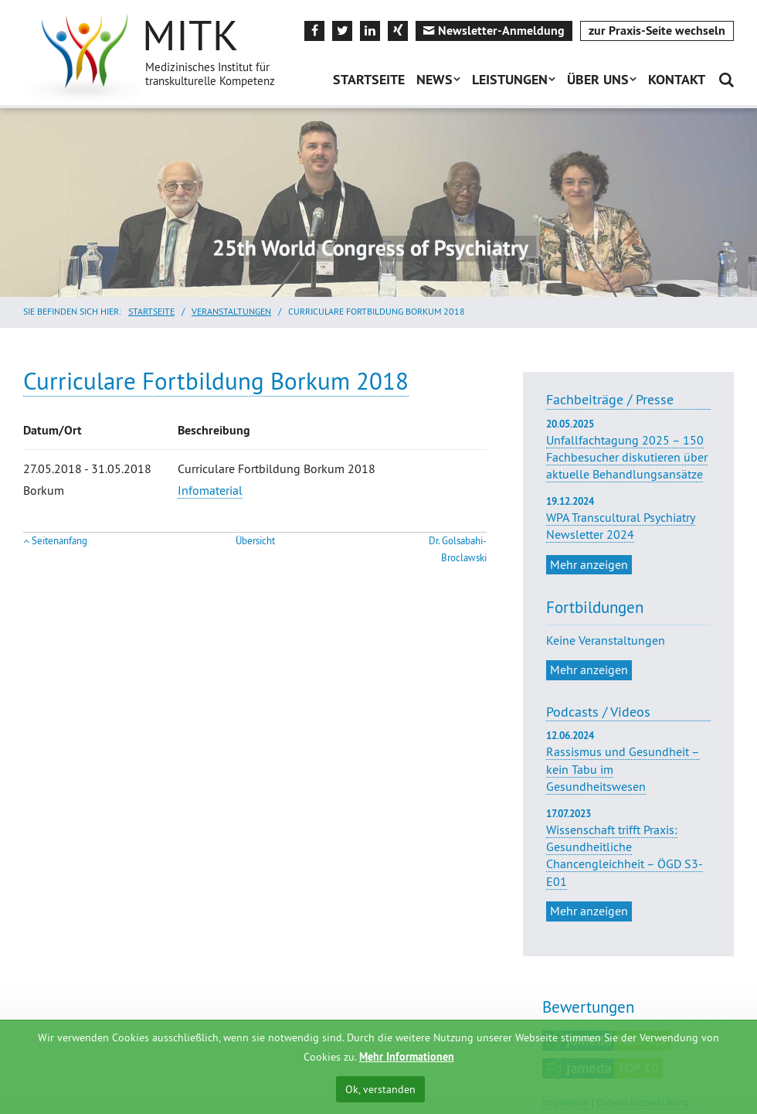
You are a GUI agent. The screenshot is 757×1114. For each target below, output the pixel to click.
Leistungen (510, 79)
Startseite (369, 79)
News (434, 79)
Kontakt (676, 79)
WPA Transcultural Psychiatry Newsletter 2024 (628, 519)
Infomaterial (210, 490)
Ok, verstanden (380, 1089)
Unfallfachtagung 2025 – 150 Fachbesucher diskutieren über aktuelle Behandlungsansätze (628, 449)
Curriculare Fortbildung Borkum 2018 (216, 381)
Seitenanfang (59, 541)
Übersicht (255, 541)
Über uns (598, 79)
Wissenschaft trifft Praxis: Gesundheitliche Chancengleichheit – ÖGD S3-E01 (624, 855)
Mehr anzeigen (589, 564)
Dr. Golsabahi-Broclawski (458, 549)
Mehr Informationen (406, 1057)
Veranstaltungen (231, 311)
